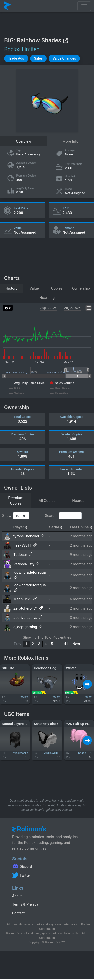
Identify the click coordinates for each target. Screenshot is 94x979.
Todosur (20, 554)
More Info (70, 141)
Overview (23, 141)
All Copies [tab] (47, 500)
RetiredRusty (23, 564)
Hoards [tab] (78, 500)
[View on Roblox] (65, 40)
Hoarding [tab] (47, 297)
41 (66, 644)
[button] (16, 58)
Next (76, 644)
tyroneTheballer (26, 536)
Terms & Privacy (25, 904)
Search (63, 516)
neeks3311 (22, 545)
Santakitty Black (46, 724)
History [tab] (11, 288)
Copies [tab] (57, 288)
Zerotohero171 (25, 608)
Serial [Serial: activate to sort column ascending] (56, 527)
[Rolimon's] (7, 6)
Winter (71, 668)
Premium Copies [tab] (15, 501)
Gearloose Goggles (48, 668)
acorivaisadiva (25, 617)
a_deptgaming (25, 627)
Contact (18, 913)
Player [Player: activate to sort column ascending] (21, 527)
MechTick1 (22, 599)
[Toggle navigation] (84, 6)
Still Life (8, 668)
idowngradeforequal (30, 572)
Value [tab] (34, 288)
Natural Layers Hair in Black (23, 724)
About (17, 896)
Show (15, 516)
